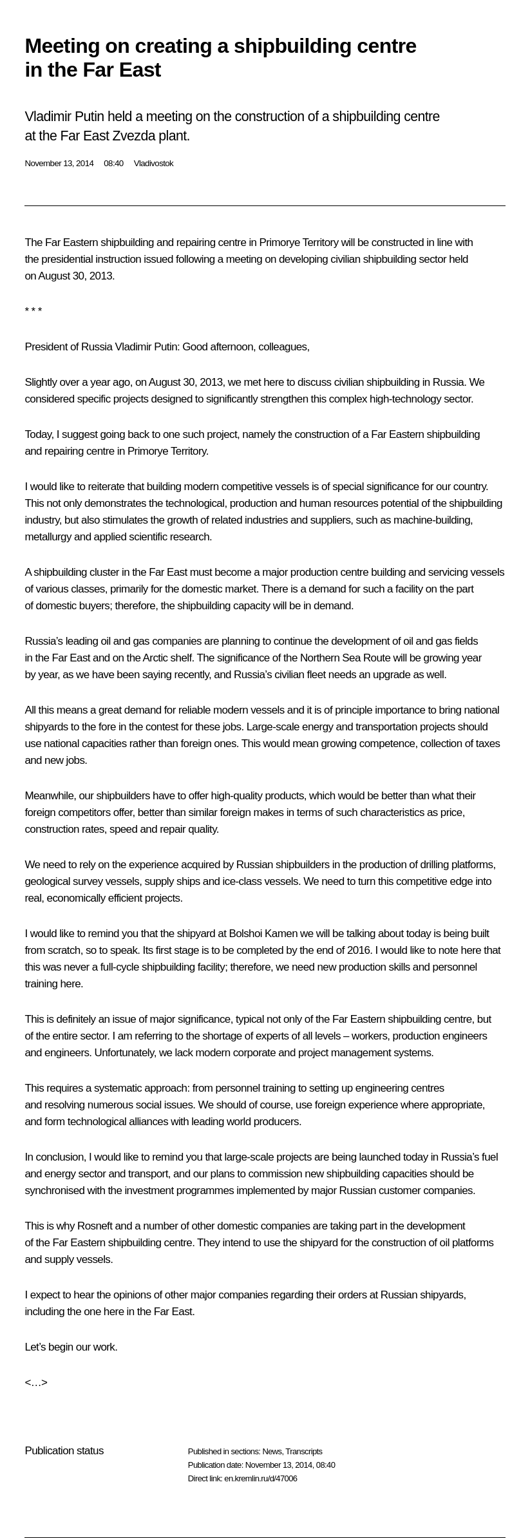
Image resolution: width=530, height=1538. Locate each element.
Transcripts (303, 1451)
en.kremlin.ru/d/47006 (260, 1478)
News (271, 1451)
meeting (244, 259)
